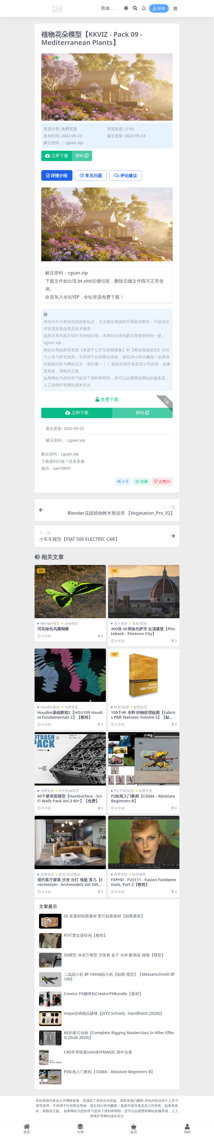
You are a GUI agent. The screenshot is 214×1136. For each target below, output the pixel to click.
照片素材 (121, 623)
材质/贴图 (121, 707)
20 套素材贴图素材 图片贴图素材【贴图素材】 (104, 916)
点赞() (162, 481)
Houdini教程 (50, 707)
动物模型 (71, 623)
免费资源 (69, 128)
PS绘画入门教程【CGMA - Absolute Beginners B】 (143, 798)
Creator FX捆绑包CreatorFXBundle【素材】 (103, 993)
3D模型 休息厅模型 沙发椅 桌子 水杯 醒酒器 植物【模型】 (114, 955)
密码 (81, 156)
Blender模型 (50, 623)
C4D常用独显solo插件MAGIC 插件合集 (98, 1052)
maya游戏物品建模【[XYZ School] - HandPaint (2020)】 (114, 1013)
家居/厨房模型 (69, 874)
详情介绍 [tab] (56, 175)
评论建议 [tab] (125, 175)
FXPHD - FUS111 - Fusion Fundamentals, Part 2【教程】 (143, 882)
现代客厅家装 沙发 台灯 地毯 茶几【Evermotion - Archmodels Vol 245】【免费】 (70, 884)
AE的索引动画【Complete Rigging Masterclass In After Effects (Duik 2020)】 (119, 1035)
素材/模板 (139, 623)
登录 (159, 8)
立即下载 (56, 156)
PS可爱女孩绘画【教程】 (86, 935)
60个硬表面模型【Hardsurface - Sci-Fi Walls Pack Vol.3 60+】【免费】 (70, 798)
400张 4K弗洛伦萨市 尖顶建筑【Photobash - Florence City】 (143, 631)
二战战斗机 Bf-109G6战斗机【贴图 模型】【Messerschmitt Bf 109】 (119, 977)
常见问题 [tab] (91, 175)
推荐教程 (139, 874)
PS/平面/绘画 (124, 790)
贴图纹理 (140, 707)
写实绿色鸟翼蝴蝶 (53, 628)
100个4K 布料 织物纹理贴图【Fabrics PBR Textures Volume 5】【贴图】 (143, 717)
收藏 (141, 481)
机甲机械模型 (69, 790)
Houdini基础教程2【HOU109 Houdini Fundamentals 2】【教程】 (70, 715)
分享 (123, 481)
